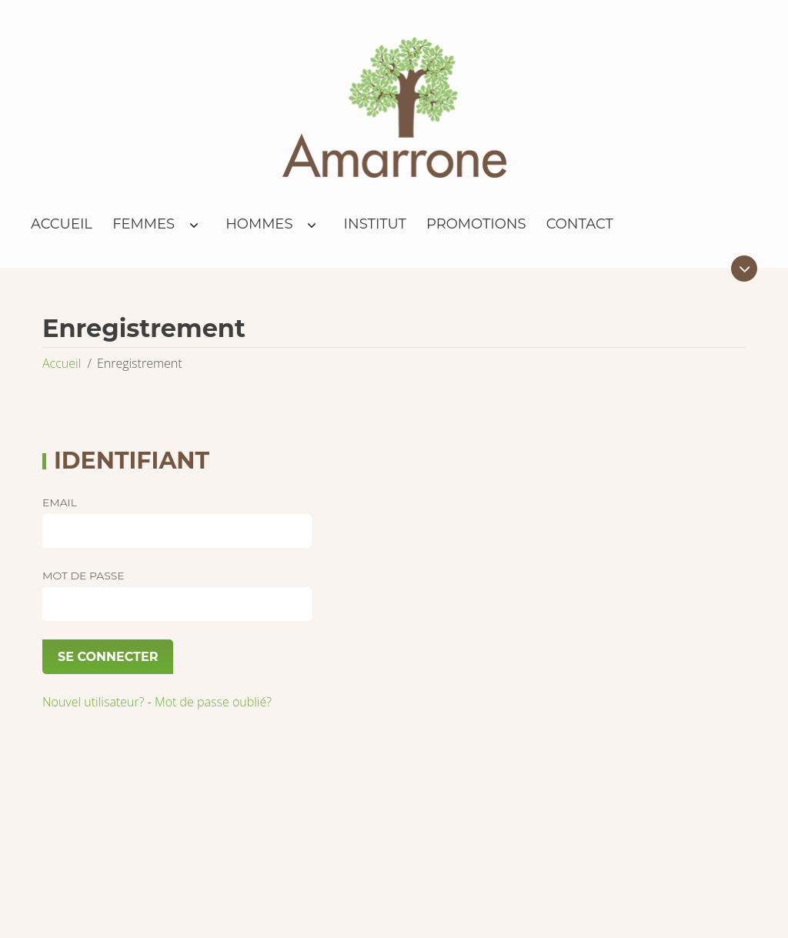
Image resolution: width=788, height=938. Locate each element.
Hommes (258, 223)
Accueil (61, 223)
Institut (375, 223)
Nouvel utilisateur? (93, 701)
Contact (579, 223)
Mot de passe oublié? (213, 701)
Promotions (476, 223)
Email (59, 502)
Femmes (143, 223)
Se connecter (108, 656)
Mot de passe (83, 575)
